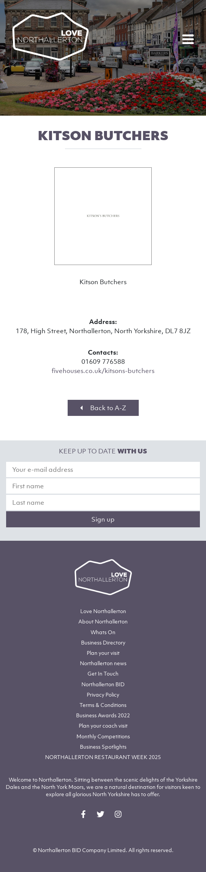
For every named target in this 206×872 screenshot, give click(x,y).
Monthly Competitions (103, 736)
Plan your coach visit (103, 725)
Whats (103, 632)
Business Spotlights (103, 746)
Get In (103, 673)
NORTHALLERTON (103, 757)
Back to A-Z (103, 408)
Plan (103, 652)
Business (103, 642)
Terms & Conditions (103, 704)
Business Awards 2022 (103, 715)
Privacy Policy (103, 694)
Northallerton (103, 621)
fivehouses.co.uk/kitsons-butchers (103, 370)
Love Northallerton (103, 611)
